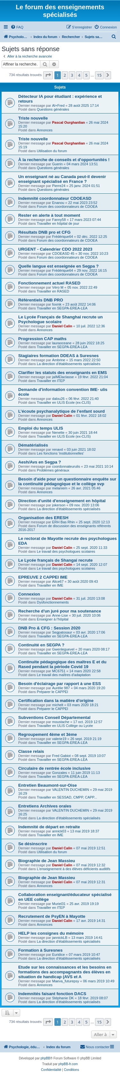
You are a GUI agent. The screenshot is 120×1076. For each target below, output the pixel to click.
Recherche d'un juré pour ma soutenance (59, 611)
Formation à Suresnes (40, 950)
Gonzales (59, 773)
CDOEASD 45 (63, 253)
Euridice (58, 954)
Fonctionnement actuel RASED (49, 283)
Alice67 (58, 581)
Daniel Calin (62, 326)
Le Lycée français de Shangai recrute (55, 560)
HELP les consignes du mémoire (51, 933)
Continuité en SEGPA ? (41, 645)
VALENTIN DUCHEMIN (70, 789)
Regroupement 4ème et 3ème (47, 734)
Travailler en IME (50, 585)
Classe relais (31, 751)
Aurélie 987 (61, 688)
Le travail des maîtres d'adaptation (64, 675)
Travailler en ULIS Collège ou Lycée (65, 726)
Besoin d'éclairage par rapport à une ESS (59, 683)
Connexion (29, 594)
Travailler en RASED (53, 291)
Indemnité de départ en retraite (49, 826)
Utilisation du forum (52, 151)
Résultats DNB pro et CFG (44, 232)
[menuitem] (17, 27)
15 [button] (99, 75)
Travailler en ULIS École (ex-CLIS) (64, 402)
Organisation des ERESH (43, 517)
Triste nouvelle (33, 118)
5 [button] (86, 75)
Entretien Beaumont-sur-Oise (47, 785)
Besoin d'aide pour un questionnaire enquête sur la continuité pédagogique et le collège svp (67, 481)
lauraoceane (62, 343)
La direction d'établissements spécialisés (68, 364)
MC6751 (59, 671)
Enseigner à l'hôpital (52, 619)
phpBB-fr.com (68, 1064)
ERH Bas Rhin (63, 522)
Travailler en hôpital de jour (58, 223)
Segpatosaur (62, 632)
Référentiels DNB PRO (40, 300)
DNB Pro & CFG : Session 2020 (49, 628)
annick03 (59, 831)
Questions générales (53, 109)
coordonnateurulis (66, 466)
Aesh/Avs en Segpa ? (39, 462)
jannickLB (60, 938)
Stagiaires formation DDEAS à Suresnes (58, 355)
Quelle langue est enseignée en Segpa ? (58, 266)
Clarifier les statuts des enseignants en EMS (62, 372)
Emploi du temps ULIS (40, 428)
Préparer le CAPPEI (52, 692)
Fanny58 (59, 220)
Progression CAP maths (42, 338)
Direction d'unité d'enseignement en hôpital (62, 500)
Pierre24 (59, 186)
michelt (57, 705)
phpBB (45, 1058)
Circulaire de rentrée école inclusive (54, 768)
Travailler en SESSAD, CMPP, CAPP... (67, 797)
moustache (60, 722)
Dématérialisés (33, 445)
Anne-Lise (60, 615)
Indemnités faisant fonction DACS (52, 993)
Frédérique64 (62, 236)
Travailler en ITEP (51, 381)
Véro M (57, 287)
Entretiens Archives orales (44, 806)
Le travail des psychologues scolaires (66, 551)
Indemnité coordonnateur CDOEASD (55, 198)
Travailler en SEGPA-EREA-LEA (62, 308)
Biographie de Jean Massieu (46, 860)
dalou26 (58, 399)
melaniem (60, 488)
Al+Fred (58, 105)
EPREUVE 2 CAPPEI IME (43, 577)
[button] (48, 75)
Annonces (44, 130)
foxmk (56, 304)
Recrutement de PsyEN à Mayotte (51, 916)
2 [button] (65, 75)
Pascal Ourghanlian (68, 122)
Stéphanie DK (63, 998)
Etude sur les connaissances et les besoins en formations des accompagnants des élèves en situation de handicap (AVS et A (64, 972)
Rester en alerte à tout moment (49, 215)
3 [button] (72, 75)
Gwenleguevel (63, 649)
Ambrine (58, 360)
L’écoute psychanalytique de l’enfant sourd (61, 411)
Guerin (57, 164)
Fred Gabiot (61, 756)
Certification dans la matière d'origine (55, 700)
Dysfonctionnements (53, 602)
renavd (57, 449)
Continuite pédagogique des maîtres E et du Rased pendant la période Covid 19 (62, 664)
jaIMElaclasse (63, 377)
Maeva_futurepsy (65, 981)
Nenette (58, 432)
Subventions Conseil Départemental (54, 717)
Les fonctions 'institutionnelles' (60, 453)
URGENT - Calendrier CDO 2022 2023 (55, 249)
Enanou (58, 203)
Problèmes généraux (53, 470)
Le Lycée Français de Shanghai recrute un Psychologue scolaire (60, 319)
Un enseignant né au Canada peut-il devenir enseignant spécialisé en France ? (62, 179)
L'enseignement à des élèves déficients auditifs (73, 869)
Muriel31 (59, 904)
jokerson (59, 505)
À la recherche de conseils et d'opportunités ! (63, 159)
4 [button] (79, 75)
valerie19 (59, 739)
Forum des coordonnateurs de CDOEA (67, 206)
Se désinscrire (32, 843)
